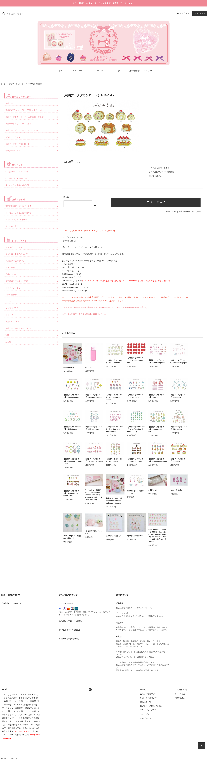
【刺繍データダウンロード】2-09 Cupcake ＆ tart (157, 460)
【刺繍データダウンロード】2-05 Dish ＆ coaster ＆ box (72, 461)
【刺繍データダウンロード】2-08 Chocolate (136, 460)
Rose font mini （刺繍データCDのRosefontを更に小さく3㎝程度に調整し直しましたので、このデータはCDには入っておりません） (157, 535)
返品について (171, 211)
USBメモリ (89, 367)
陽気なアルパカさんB (135, 536)
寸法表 (66, 247)
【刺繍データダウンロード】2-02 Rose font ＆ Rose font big (136, 429)
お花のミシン (153, 490)
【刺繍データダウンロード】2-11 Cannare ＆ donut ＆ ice (72, 493)
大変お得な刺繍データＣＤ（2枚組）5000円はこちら (84, 314)
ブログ (117, 71)
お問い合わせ (134, 71)
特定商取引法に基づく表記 (190, 211)
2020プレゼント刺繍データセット (136, 492)
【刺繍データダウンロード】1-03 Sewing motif (157, 361)
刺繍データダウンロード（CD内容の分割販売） (26, 84)
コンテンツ (100, 71)
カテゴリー (79, 71)
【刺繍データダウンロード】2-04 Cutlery (178, 428)
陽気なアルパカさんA (113, 536)
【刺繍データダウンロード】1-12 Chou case (93, 428)
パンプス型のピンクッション (93, 532)
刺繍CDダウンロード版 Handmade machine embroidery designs (115, 500)
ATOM (148, 718)
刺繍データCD (68, 367)
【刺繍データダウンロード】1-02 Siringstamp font (136, 360)
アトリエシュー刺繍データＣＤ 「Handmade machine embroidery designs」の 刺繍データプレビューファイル (93, 495)
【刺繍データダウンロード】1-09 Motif (157, 396)
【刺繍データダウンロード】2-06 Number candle (94, 460)
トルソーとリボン (176, 490)
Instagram (148, 71)
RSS (142, 718)
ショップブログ (146, 714)
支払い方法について (148, 694)
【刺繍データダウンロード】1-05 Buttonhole (72, 396)
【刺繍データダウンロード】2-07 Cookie (114, 460)
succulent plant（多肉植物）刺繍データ (72, 537)
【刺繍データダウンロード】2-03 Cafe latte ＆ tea (157, 429)
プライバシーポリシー (149, 710)
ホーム (61, 71)
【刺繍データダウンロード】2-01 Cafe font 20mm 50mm (114, 429)
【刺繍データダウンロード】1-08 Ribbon (136, 396)
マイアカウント (181, 690)
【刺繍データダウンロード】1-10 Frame (178, 396)
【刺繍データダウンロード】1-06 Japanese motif (94, 396)
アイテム (199, 13)
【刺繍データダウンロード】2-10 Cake (178, 460)
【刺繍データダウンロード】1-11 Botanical (72, 428)
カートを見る (180, 694)
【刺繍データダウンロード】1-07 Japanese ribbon (114, 397)
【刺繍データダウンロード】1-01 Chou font (114, 361)
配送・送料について (148, 698)
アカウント (184, 13)
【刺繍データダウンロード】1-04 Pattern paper (178, 361)
